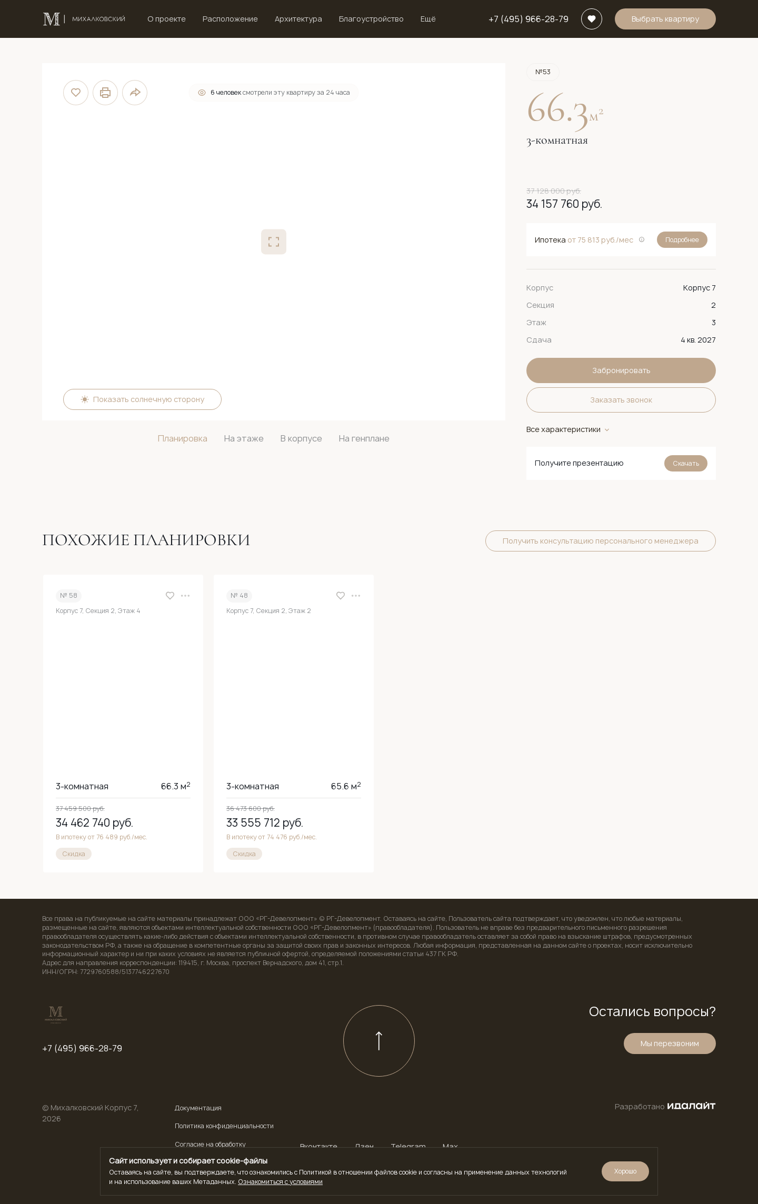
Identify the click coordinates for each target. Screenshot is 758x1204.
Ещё (428, 19)
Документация (198, 1108)
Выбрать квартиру (665, 19)
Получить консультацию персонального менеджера (601, 541)
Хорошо (625, 1171)
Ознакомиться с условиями (280, 1181)
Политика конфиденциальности (224, 1126)
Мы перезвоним (670, 1045)
